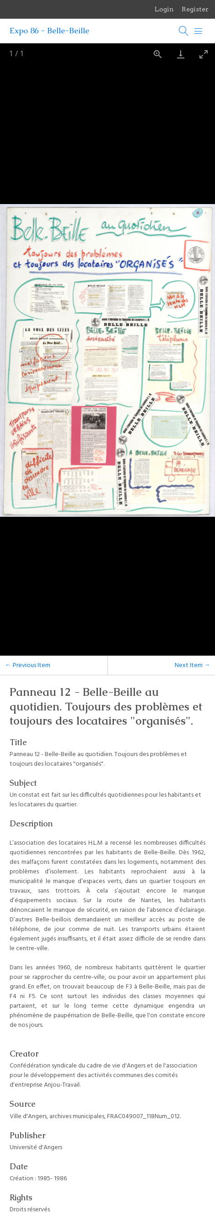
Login (164, 9)
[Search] (184, 31)
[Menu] (198, 31)
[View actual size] (157, 54)
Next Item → (192, 665)
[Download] (180, 54)
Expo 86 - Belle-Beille (49, 31)
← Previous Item (27, 665)
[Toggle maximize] (203, 54)
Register (195, 9)
